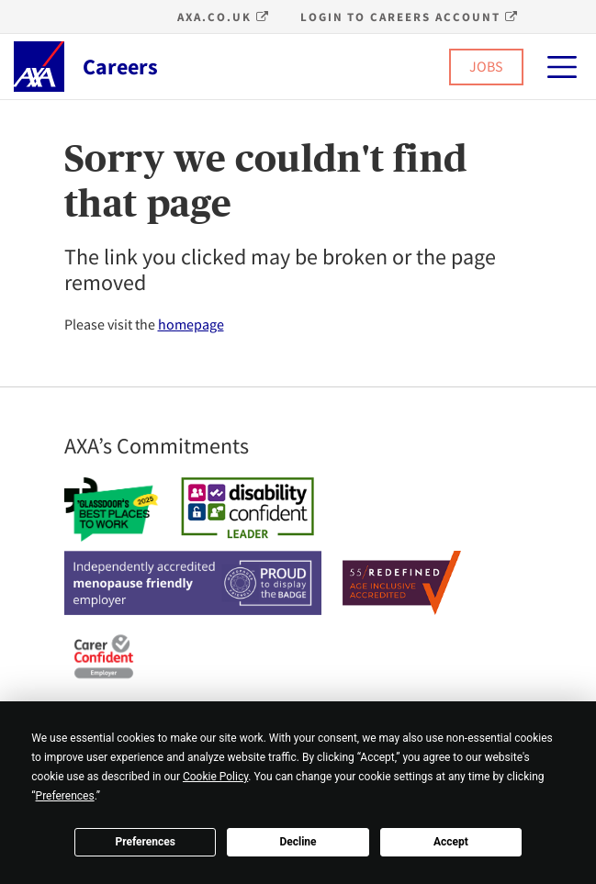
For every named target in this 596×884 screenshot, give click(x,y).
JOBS (486, 66)
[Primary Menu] (562, 67)
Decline (297, 841)
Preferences (145, 841)
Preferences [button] (65, 795)
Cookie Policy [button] (215, 776)
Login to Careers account (409, 17)
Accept (450, 841)
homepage (191, 324)
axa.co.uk (223, 17)
